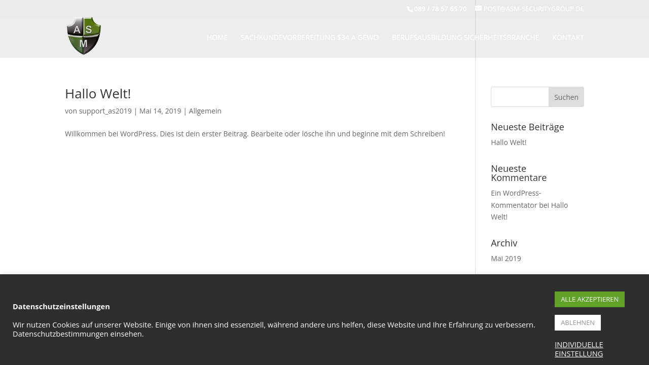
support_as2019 (105, 111)
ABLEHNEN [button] (578, 322)
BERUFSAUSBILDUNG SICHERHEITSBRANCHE (465, 38)
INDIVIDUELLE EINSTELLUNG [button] (579, 348)
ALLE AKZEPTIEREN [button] (590, 299)
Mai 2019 (506, 258)
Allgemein (205, 111)
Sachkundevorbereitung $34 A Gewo (310, 38)
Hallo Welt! (98, 93)
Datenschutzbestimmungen (61, 333)
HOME (217, 38)
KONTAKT (568, 38)
